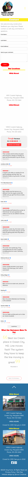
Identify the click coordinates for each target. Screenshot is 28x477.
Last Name (4, 40)
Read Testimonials (14, 378)
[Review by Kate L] (3, 321)
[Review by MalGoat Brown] (6, 258)
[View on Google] (10, 165)
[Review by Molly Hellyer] (5, 275)
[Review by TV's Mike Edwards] (6, 183)
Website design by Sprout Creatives (14, 474)
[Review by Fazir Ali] (4, 201)
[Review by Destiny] (3, 290)
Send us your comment (7, 52)
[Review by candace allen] (5, 164)
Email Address (5, 46)
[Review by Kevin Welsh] (5, 239)
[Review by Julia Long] (4, 220)
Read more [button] (6, 159)
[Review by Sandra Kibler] (5, 305)
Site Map (20, 472)
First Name (4, 34)
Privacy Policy (10, 472)
